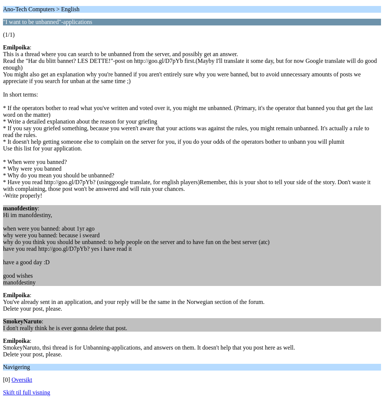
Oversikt (22, 380)
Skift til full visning (26, 392)
